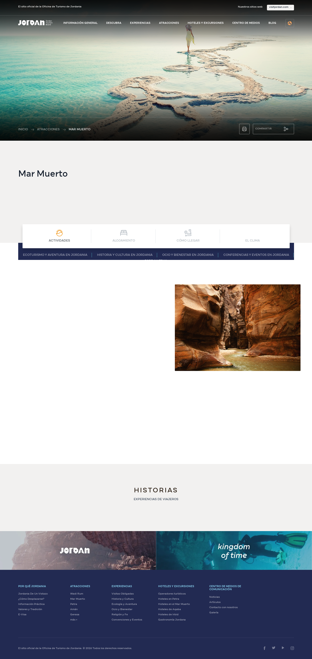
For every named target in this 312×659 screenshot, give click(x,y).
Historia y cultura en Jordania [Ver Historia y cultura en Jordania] (125, 254)
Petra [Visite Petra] (73, 604)
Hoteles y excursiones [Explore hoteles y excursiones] (206, 23)
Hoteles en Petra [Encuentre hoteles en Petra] (168, 599)
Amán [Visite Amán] (74, 609)
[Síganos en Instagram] (292, 648)
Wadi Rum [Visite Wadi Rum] (76, 594)
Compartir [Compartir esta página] (263, 128)
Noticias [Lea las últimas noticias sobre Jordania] (214, 597)
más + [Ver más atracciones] (73, 620)
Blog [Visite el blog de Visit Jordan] (272, 23)
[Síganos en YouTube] (283, 647)
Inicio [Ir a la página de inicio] (23, 129)
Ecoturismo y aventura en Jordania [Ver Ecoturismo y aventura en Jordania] (55, 254)
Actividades (59, 235)
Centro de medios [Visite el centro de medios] (246, 23)
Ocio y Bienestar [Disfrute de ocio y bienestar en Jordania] (122, 609)
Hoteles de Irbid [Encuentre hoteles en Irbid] (168, 614)
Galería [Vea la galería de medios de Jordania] (213, 612)
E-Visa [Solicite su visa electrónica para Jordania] (22, 614)
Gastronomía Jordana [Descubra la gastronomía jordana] (172, 620)
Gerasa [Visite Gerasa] (74, 614)
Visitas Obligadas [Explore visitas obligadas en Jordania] (123, 594)
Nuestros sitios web (250, 7)
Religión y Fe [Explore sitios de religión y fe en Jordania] (120, 614)
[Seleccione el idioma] (290, 23)
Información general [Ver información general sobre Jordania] (80, 23)
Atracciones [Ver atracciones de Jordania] (169, 23)
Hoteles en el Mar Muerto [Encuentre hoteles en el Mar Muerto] (174, 604)
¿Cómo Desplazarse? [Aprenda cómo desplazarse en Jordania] (31, 599)
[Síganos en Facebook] (264, 648)
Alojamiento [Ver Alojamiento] (123, 235)
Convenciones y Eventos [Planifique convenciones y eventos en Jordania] (127, 620)
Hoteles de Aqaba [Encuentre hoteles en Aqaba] (169, 609)
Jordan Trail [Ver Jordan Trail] (156, 261)
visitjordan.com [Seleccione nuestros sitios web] (278, 7)
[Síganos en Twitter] (273, 647)
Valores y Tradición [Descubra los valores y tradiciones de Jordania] (30, 609)
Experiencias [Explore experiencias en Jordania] (140, 23)
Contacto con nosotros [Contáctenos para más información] (223, 607)
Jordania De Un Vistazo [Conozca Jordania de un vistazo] (33, 594)
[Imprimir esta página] (244, 129)
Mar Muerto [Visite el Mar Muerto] (77, 599)
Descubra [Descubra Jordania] (113, 23)
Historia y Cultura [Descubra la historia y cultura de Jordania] (123, 599)
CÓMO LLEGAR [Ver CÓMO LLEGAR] (188, 235)
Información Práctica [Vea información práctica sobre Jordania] (31, 604)
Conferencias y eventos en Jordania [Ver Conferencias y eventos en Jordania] (256, 254)
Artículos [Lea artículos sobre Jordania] (215, 602)
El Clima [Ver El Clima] (252, 235)
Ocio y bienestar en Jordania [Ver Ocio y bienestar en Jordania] (188, 254)
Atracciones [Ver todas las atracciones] (48, 129)
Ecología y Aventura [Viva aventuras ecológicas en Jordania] (124, 604)
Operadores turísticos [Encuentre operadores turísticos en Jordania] (172, 594)
